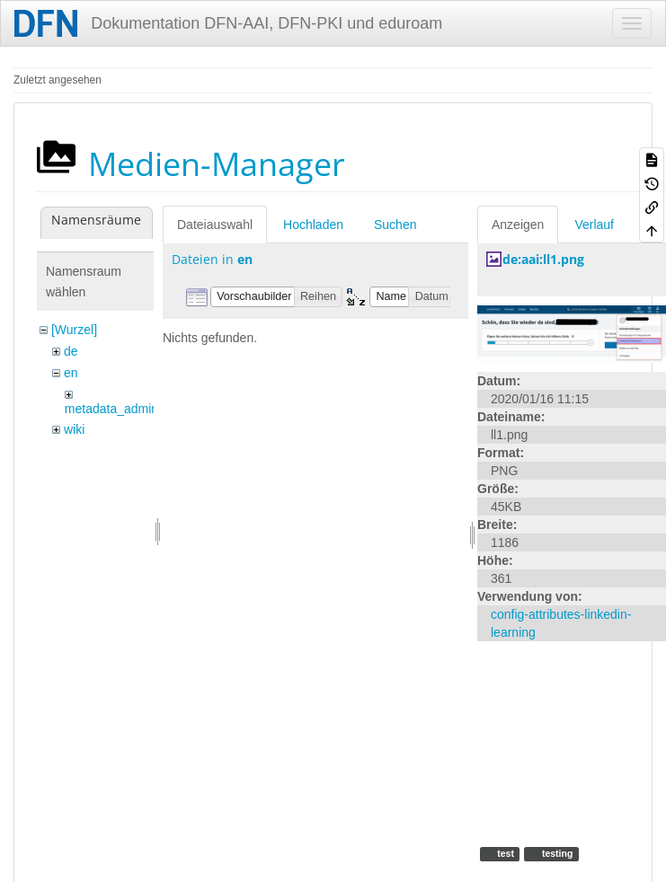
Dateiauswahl (215, 224)
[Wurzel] (74, 329)
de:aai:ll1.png (543, 259)
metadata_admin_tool (125, 408)
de (71, 351)
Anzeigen (518, 224)
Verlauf (594, 224)
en (71, 373)
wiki (74, 429)
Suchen (395, 224)
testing (556, 853)
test (504, 853)
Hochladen (313, 224)
